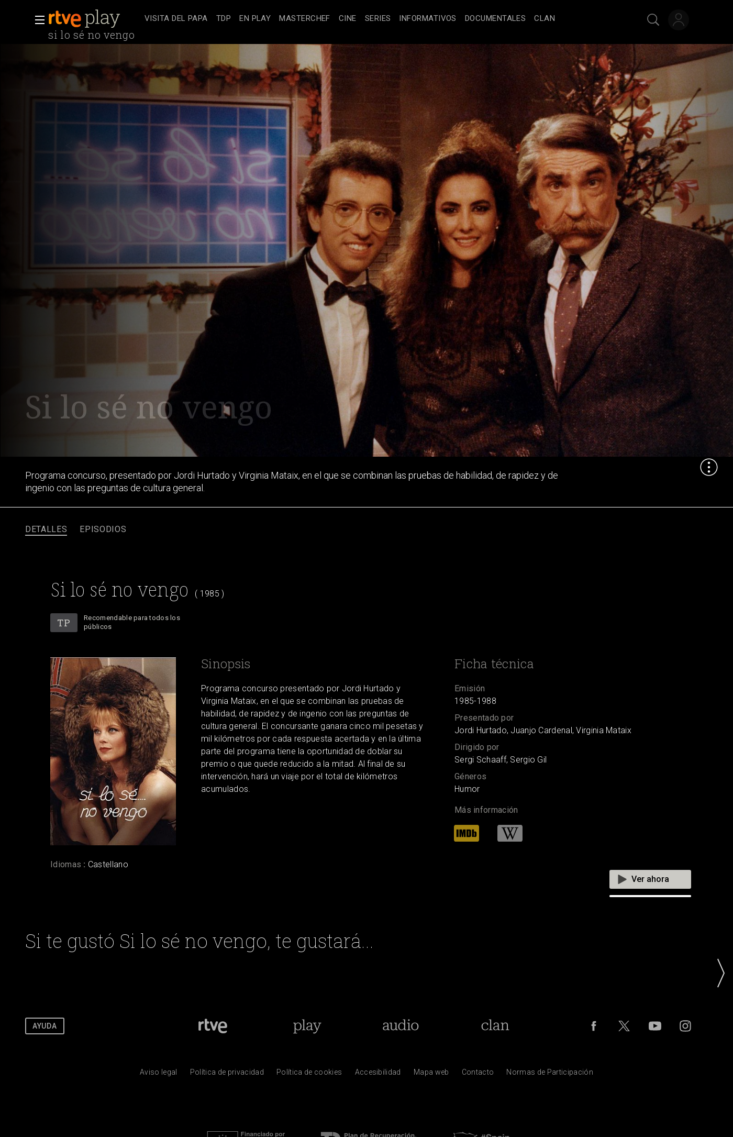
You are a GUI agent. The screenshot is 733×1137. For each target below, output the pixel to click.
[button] (36, 19)
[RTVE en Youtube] (655, 1026)
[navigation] (378, 18)
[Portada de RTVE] (213, 1026)
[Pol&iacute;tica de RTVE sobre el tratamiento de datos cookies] (309, 1074)
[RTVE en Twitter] (624, 1026)
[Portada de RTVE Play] (307, 1026)
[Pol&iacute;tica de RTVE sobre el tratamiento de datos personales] (227, 1074)
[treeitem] (176, 19)
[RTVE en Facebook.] (593, 1026)
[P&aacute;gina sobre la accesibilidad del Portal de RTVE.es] (378, 1074)
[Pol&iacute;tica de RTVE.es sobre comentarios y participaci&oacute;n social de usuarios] (549, 1074)
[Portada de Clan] (495, 1026)
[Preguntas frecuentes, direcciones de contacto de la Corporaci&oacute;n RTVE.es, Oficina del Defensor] (478, 1074)
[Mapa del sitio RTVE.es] (431, 1074)
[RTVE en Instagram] (685, 1026)
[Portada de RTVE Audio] (401, 1026)
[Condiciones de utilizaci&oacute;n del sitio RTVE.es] (158, 1074)
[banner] (94, 18)
